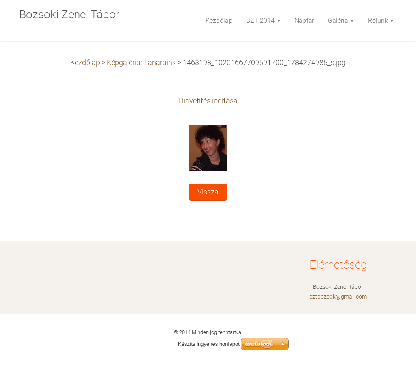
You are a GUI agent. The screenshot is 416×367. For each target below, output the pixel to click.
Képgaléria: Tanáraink (141, 63)
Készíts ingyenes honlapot (209, 344)
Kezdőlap (85, 63)
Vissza (208, 192)
